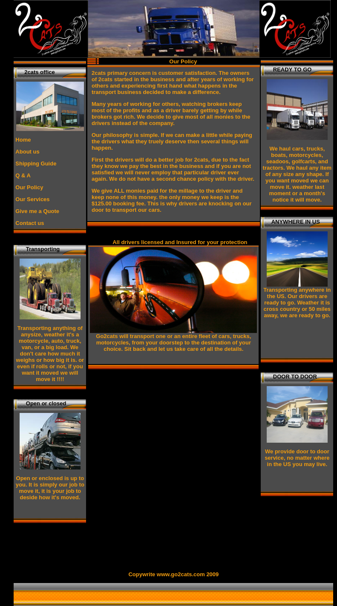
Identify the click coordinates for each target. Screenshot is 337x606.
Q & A (23, 175)
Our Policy (29, 187)
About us (27, 151)
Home (23, 140)
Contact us (29, 223)
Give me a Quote (37, 211)
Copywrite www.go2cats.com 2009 (173, 574)
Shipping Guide (35, 163)
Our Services (32, 199)
